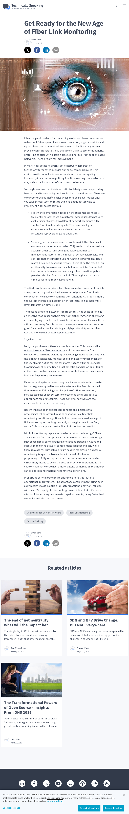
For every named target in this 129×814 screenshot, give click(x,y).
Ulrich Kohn (36, 39)
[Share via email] (55, 50)
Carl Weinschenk (18, 648)
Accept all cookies (89, 809)
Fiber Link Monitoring (79, 512)
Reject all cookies (113, 809)
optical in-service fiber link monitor (44, 350)
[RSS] (106, 783)
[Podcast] (82, 783)
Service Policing (35, 521)
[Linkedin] (22, 783)
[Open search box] (117, 6)
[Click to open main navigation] (124, 5)
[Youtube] (58, 783)
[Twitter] (46, 783)
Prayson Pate (83, 648)
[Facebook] (34, 783)
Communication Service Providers (44, 512)
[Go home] (23, 7)
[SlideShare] (70, 783)
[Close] (123, 796)
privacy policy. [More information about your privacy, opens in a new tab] (54, 802)
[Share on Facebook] (37, 50)
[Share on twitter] (27, 50)
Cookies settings (11, 809)
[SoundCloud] (94, 783)
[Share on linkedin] (46, 50)
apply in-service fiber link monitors (62, 426)
